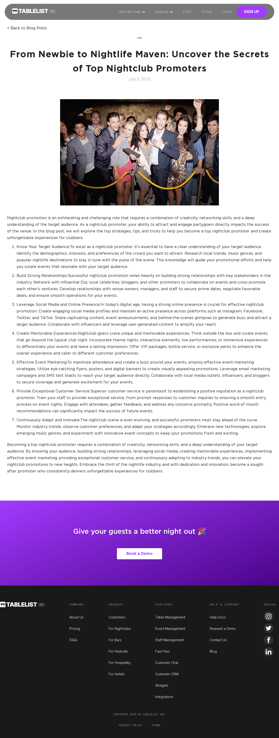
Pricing (206, 11)
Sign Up (251, 11)
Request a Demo (223, 629)
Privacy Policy (130, 725)
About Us (76, 617)
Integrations (164, 697)
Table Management (170, 617)
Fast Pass (162, 651)
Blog (213, 651)
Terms (156, 725)
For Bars (115, 640)
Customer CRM (166, 674)
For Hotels (116, 674)
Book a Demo (139, 554)
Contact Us (218, 640)
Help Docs (218, 617)
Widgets (161, 685)
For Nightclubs (120, 629)
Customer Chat (166, 663)
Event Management (170, 629)
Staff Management (169, 640)
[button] (132, 12)
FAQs (187, 11)
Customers (117, 617)
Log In (226, 11)
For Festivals (118, 651)
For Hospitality (120, 663)
